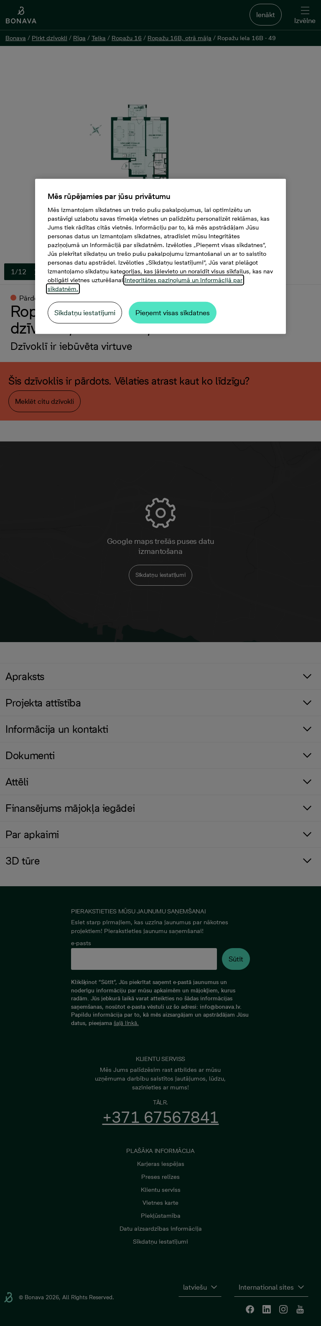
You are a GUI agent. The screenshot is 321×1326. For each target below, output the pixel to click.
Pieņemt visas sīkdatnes (172, 313)
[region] (160, 256)
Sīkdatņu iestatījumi (84, 313)
